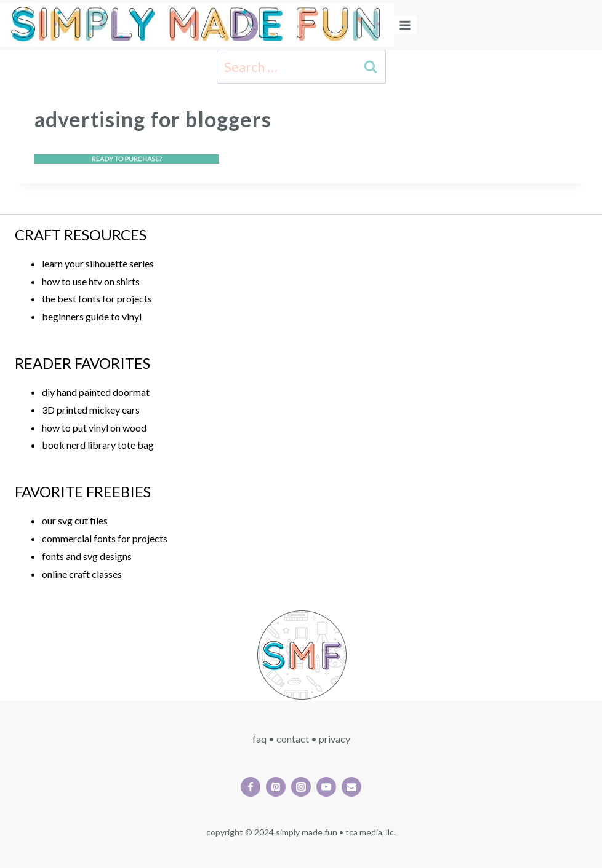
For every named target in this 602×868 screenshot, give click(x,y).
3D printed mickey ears (91, 410)
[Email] (351, 787)
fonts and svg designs (87, 556)
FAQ (259, 738)
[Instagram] (301, 787)
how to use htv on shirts (91, 281)
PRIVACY (334, 738)
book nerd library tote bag (98, 445)
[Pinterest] (276, 787)
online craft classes (82, 574)
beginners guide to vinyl (92, 316)
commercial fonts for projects (104, 538)
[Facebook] (250, 787)
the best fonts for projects (97, 298)
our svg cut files (75, 520)
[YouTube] (326, 787)
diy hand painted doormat (96, 392)
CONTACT (292, 738)
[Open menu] (405, 24)
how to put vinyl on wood (94, 427)
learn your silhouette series (98, 263)
